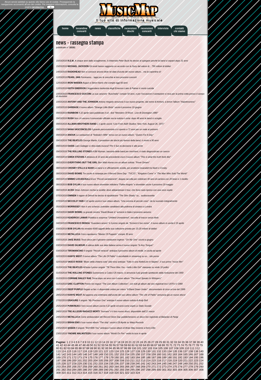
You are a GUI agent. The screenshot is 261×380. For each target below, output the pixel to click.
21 (130, 342)
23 (137, 342)
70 (167, 345)
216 (159, 360)
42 (61, 345)
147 (90, 354)
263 (111, 366)
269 (143, 366)
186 (148, 357)
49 (87, 345)
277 (185, 366)
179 (111, 357)
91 (99, 348)
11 (92, 342)
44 (69, 345)
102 (144, 348)
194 (190, 357)
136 (180, 351)
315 (90, 372)
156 (137, 354)
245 (164, 363)
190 (169, 357)
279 (196, 366)
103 (149, 348)
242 (148, 363)
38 (194, 342)
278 (190, 366)
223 (196, 360)
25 (145, 342)
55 (110, 345)
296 (137, 369)
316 (95, 372)
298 (148, 369)
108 (176, 348)
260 (95, 366)
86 (80, 348)
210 (127, 360)
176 (95, 357)
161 (164, 354)
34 (179, 342)
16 (111, 342)
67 (155, 345)
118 (85, 351)
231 (90, 363)
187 (153, 357)
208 (116, 360)
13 (100, 342)
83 (69, 348)
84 (72, 348)
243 (153, 363)
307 (196, 369)
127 (132, 351)
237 (121, 363)
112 (197, 348)
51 (95, 345)
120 (95, 351)
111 (192, 348)
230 (85, 363)
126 (127, 351)
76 (189, 345)
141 (58, 354)
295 (132, 369)
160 (159, 354)
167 (196, 354)
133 (164, 351)
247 (175, 363)
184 (137, 357)
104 (155, 348)
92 (102, 348)
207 (111, 360)
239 (132, 363)
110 (187, 348)
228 (74, 363)
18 (118, 342)
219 (175, 360)
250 (190, 363)
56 (114, 345)
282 (63, 369)
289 (100, 369)
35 (183, 342)
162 (169, 354)
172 (74, 357)
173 (79, 357)
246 (169, 363)
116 (74, 351)
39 (198, 342)
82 (65, 348)
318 (106, 372)
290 (106, 369)
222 (190, 360)
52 (99, 345)
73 (178, 345)
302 (169, 369)
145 (79, 354)
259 (90, 366)
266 (127, 366)
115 (69, 351)
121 (100, 351)
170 (63, 357)
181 (121, 357)
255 (69, 366)
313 (79, 372)
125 (121, 351)
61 (133, 345)
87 (84, 348)
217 (164, 360)
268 (137, 366)
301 (164, 369)
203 (90, 360)
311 (69, 372)
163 (175, 354)
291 (111, 369)
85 (76, 348)
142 (63, 354)
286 (85, 369)
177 (100, 357)
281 (58, 369)
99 (129, 348)
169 (58, 357)
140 (201, 351)
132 (159, 351)
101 (139, 348)
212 (137, 360)
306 (190, 369)
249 (185, 363)
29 (160, 342)
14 (103, 342)
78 (197, 345)
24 (141, 342)
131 (153, 351)
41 (57, 345)
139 (196, 351)
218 (169, 360)
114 (63, 351)
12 (96, 342)
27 (152, 342)
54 (106, 345)
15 (107, 342)
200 (74, 360)
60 (129, 345)
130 (148, 351)
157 (143, 354)
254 (63, 366)
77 (193, 345)
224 (201, 360)
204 (95, 360)
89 (91, 348)
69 (163, 345)
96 (118, 348)
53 (102, 345)
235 (111, 363)
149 (100, 354)
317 (100, 372)
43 (65, 345)
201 (79, 360)
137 (185, 351)
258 (85, 366)
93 (106, 348)
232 (95, 363)
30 (164, 342)
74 (182, 345)
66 (152, 345)
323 (132, 372)
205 (100, 360)
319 (111, 372)
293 (121, 369)
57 (118, 345)
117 (79, 351)
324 (137, 372)
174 (85, 357)
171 (69, 357)
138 (190, 351)
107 (171, 348)
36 (186, 342)
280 (201, 366)
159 (153, 354)
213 (143, 360)
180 (116, 357)
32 (171, 342)
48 (84, 345)
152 (116, 354)
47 (80, 345)
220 (180, 360)
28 (156, 342)
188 (159, 357)
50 (91, 345)
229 (79, 363)
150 (106, 354)
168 (201, 354)
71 (171, 345)
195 (196, 357)
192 (180, 357)
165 (185, 354)
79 (201, 345)
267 (132, 366)
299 (153, 369)
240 (137, 363)
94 (110, 348)
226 (63, 363)
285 (79, 369)
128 (137, 351)
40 (201, 342)
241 (143, 363)
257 (79, 366)
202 (85, 360)
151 (111, 354)
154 (127, 354)
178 (106, 357)
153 (121, 354)
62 (136, 345)
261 (100, 366)
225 (58, 363)
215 (153, 360)
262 (106, 366)
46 (76, 345)
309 (58, 372)
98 (125, 348)
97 (121, 348)
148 (95, 354)
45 (72, 345)
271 (153, 366)
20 (126, 342)
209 (121, 360)
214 (148, 360)
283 (69, 369)
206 (106, 360)
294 (127, 369)
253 (58, 366)
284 (74, 369)
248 (180, 363)
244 (159, 363)
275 (175, 366)
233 (100, 363)
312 (74, 372)
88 (87, 348)
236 (116, 363)
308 (201, 369)
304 (180, 369)
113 (58, 351)
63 (140, 345)
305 (185, 369)
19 (122, 342)
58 (121, 345)
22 (133, 342)
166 (190, 354)
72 (174, 345)
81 (61, 348)
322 (127, 372)
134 (169, 351)
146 (85, 354)
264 (116, 366)
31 (167, 342)
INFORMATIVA (38, 7)
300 (159, 369)
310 (63, 372)
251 (196, 363)
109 (181, 348)
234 (106, 363)
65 (148, 345)
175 (90, 357)
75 (186, 345)
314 (85, 372)
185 (143, 357)
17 (115, 342)
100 (134, 348)
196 (201, 357)
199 (69, 360)
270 (148, 366)
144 (74, 354)
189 (164, 357)
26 (148, 342)
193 (185, 357)
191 (175, 357)
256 (74, 366)
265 (121, 366)
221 (185, 360)
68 (159, 345)
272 (159, 366)
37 (190, 342)
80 (57, 348)
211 (132, 360)
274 (169, 366)
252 (201, 363)
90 (95, 348)
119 (90, 351)
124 (116, 351)
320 (116, 372)
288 (95, 369)
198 (63, 360)
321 (121, 372)
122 (106, 351)
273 (164, 366)
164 (180, 354)
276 (180, 366)
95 (114, 348)
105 (160, 348)
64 (144, 345)
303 (175, 369)
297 (143, 369)
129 (143, 351)
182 (127, 357)
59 (125, 345)
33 (175, 342)
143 (69, 354)
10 (88, 342)
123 (111, 351)
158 (148, 354)
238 (127, 363)
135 (175, 351)
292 (116, 369)
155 (132, 354)
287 (90, 369)
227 (69, 363)
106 (165, 348)
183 (132, 357)
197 (58, 360)
